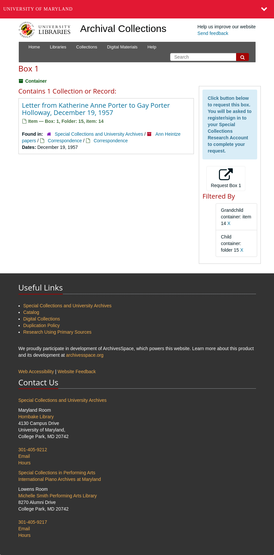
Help (151, 46)
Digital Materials (122, 46)
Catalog (31, 312)
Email (24, 456)
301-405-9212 (32, 449)
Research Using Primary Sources (57, 332)
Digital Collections (41, 318)
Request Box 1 (226, 178)
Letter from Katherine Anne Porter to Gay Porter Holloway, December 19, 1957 (96, 109)
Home (34, 46)
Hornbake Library (36, 416)
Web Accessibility (36, 371)
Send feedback (213, 33)
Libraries (58, 46)
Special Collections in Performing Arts (56, 472)
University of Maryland (38, 9)
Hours (24, 462)
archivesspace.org (85, 355)
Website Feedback (77, 371)
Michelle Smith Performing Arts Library (57, 495)
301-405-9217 (32, 522)
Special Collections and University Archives (99, 134)
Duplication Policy (41, 325)
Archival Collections (123, 28)
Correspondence (65, 140)
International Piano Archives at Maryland (59, 479)
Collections (86, 46)
